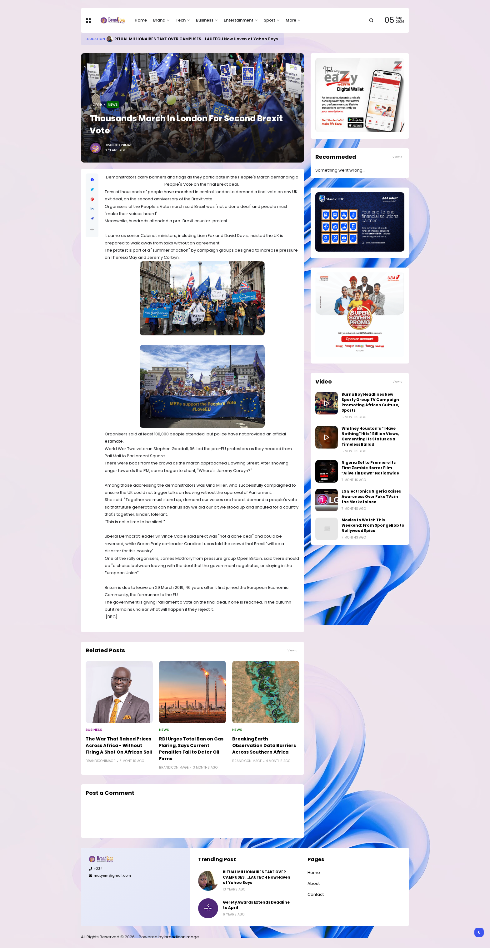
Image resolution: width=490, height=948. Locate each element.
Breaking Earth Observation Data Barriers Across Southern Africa (264, 745)
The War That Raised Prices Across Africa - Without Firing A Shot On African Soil (119, 745)
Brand (159, 20)
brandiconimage (181, 937)
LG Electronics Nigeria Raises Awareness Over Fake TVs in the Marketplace (371, 496)
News (113, 104)
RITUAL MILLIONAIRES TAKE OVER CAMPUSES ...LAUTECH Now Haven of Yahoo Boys (196, 39)
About (314, 883)
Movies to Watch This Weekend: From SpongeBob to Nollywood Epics (373, 525)
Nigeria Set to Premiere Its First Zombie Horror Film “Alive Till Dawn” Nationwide (370, 468)
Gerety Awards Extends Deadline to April (256, 905)
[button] (92, 230)
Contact (316, 894)
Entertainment (238, 20)
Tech (181, 20)
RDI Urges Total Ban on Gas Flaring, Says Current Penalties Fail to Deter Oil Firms (191, 749)
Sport (269, 20)
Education (95, 39)
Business (204, 20)
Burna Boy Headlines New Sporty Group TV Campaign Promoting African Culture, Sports (370, 402)
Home (141, 20)
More (291, 20)
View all (293, 650)
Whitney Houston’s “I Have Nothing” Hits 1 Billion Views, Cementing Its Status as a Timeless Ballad (370, 436)
